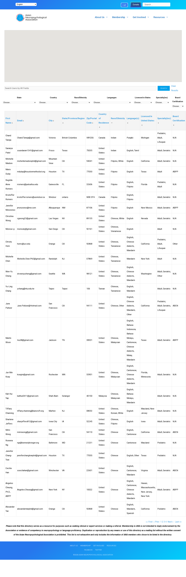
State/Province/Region (73, 118)
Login (124, 5)
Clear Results (174, 88)
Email (19, 120)
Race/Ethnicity (118, 118)
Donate (136, 4)
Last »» (178, 522)
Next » (171, 522)
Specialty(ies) (164, 118)
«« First (149, 522)
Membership (121, 17)
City (50, 120)
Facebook (88, 550)
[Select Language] (26, 4)
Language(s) (133, 118)
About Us (102, 17)
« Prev (156, 522)
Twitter (98, 550)
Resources (162, 17)
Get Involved (142, 17)
